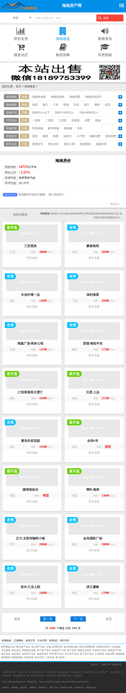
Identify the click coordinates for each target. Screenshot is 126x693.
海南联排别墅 (9, 672)
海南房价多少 (38, 675)
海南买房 (29, 657)
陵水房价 (5, 653)
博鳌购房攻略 (29, 650)
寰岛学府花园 (30, 440)
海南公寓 (22, 672)
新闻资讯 (105, 34)
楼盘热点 (115, 204)
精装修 (68, 128)
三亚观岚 (30, 246)
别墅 (87, 120)
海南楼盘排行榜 (21, 675)
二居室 (49, 120)
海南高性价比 (103, 646)
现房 (35, 136)
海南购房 (115, 672)
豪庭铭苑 (92, 246)
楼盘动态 (21, 50)
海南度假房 (57, 96)
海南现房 (77, 675)
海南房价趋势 (64, 675)
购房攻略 (63, 50)
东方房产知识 (72, 653)
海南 (15, 17)
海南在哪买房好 (36, 672)
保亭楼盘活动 (8, 646)
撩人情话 (71, 650)
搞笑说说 (16, 650)
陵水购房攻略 (71, 646)
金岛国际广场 (92, 538)
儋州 (97, 104)
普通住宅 (37, 144)
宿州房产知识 (57, 653)
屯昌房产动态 (99, 650)
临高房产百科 (29, 653)
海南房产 (104, 672)
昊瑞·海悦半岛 (92, 343)
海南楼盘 (63, 34)
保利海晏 (92, 294)
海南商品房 (76, 672)
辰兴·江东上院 (30, 587)
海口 (45, 104)
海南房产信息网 (66, 687)
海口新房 (60, 657)
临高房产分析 (59, 650)
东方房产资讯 (44, 650)
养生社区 (53, 144)
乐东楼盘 (116, 646)
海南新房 (5, 657)
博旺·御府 (92, 489)
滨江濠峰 (92, 587)
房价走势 (21, 34)
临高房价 (16, 653)
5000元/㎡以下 (41, 112)
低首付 (67, 136)
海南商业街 (43, 653)
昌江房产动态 (87, 653)
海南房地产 (42, 687)
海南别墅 (74, 96)
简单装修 (37, 128)
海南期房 (51, 672)
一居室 (36, 120)
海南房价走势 (90, 687)
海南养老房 (39, 96)
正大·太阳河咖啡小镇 (30, 538)
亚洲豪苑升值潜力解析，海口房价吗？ (41, 194)
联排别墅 (110, 136)
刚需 (55, 136)
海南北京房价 (84, 650)
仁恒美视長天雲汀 (30, 392)
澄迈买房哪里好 (87, 646)
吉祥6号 (92, 440)
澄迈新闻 (5, 650)
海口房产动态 (38, 646)
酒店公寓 (69, 144)
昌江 (87, 104)
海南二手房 (53, 687)
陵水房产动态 (23, 646)
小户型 (80, 136)
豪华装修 (53, 128)
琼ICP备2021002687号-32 (78, 682)
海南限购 (51, 675)
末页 (109, 619)
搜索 (103, 17)
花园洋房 (101, 144)
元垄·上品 (92, 392)
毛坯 (79, 128)
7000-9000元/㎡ (89, 112)
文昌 (76, 104)
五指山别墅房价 (54, 646)
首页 (18, 86)
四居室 (76, 120)
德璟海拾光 (30, 489)
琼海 (66, 104)
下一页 (78, 619)
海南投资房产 (93, 96)
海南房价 (5, 687)
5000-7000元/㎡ (64, 112)
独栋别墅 (95, 136)
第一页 (48, 619)
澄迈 (107, 104)
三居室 (62, 120)
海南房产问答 (115, 650)
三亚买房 (49, 657)
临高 (35, 104)
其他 (98, 120)
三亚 (55, 104)
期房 (45, 136)
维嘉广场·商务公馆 (30, 343)
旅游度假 (85, 144)
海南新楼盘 (17, 657)
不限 (24, 112)
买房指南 (105, 50)
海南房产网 (106, 664)
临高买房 (39, 657)
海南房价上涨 (91, 672)
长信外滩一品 (30, 294)
